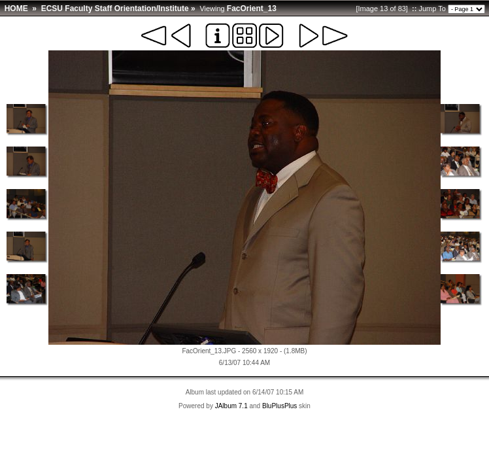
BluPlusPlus (279, 406)
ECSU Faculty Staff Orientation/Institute (115, 8)
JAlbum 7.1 (231, 406)
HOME (16, 8)
